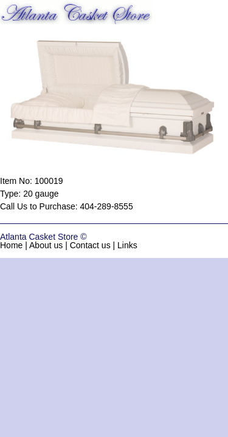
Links (127, 245)
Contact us (90, 245)
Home (11, 245)
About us (46, 245)
